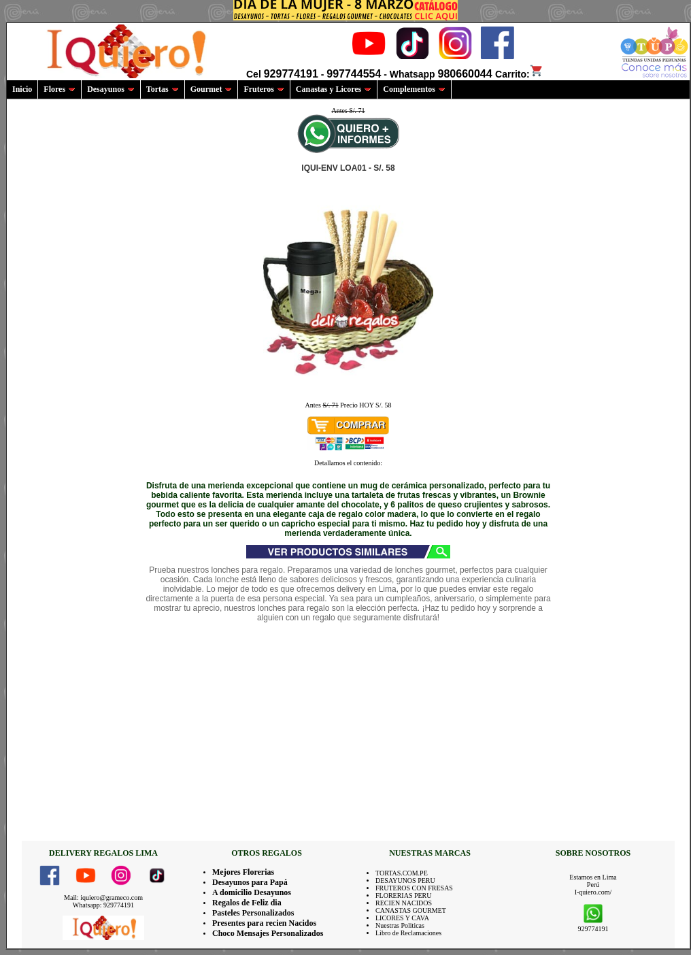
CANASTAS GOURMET (410, 910)
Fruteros (263, 89)
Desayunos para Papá (250, 882)
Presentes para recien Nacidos (264, 923)
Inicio (22, 89)
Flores (59, 89)
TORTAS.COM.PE (401, 873)
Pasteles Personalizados (253, 913)
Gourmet (211, 89)
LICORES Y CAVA (402, 918)
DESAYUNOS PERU (405, 880)
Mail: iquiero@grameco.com (103, 897)
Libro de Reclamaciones (408, 933)
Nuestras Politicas (399, 925)
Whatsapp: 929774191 (103, 905)
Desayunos (111, 89)
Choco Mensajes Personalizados (267, 933)
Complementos (414, 89)
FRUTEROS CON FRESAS (414, 888)
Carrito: (519, 74)
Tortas (162, 89)
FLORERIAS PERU (403, 895)
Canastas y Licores (333, 89)
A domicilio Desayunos (251, 892)
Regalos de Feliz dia (247, 902)
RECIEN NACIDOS (403, 903)
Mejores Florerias (243, 872)
